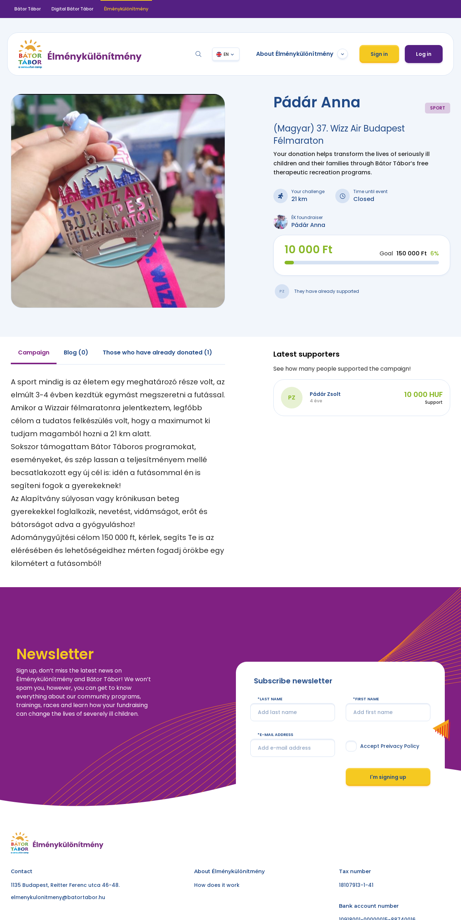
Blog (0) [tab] (76, 352)
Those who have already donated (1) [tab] (157, 352)
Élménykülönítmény (126, 9)
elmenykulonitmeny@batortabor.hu (58, 897)
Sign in (379, 54)
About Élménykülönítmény (302, 54)
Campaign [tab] (33, 352)
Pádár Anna (308, 225)
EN (226, 54)
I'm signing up (388, 791)
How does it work (217, 885)
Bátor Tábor (27, 9)
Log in (423, 54)
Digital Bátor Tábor (72, 9)
